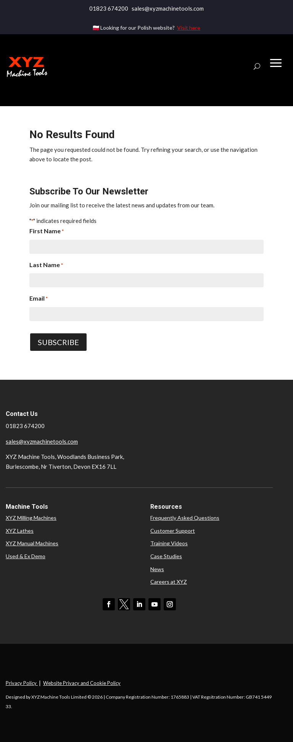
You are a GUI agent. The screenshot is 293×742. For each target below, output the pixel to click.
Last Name (46, 266)
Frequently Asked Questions (184, 517)
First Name (46, 232)
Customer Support (172, 530)
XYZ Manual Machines (32, 543)
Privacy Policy (22, 683)
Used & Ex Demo (25, 556)
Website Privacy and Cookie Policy (82, 683)
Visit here (188, 27)
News (157, 569)
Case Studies (166, 556)
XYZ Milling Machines (31, 517)
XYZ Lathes (20, 530)
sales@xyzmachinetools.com (42, 441)
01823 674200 (108, 8)
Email (38, 299)
